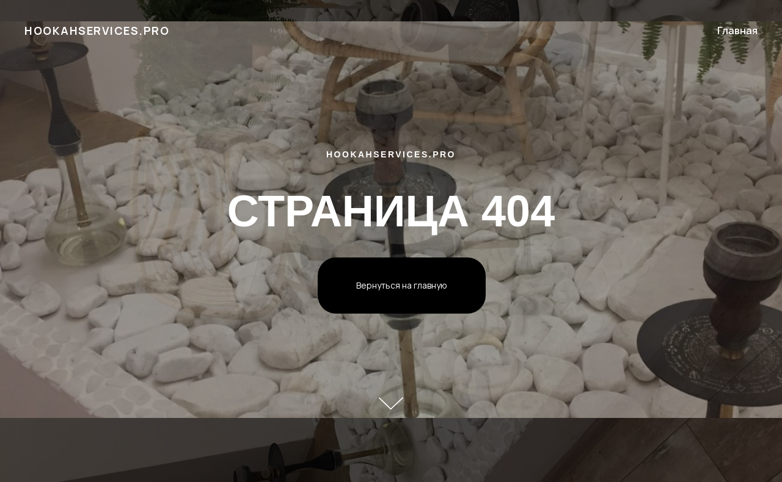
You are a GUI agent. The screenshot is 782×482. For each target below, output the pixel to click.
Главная (737, 30)
